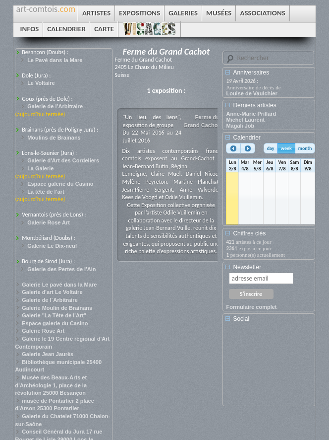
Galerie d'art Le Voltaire (52, 292)
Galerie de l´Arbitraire (50, 300)
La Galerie (40, 168)
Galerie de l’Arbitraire (55, 106)
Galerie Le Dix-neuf (52, 246)
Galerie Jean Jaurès (47, 354)
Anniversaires (251, 72)
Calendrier (246, 137)
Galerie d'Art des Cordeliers (63, 160)
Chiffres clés (249, 233)
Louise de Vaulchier (251, 93)
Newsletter (247, 267)
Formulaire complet (251, 307)
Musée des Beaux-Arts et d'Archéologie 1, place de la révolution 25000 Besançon (51, 385)
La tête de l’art (45, 192)
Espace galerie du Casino (60, 184)
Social (241, 318)
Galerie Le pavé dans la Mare (59, 285)
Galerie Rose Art (48, 222)
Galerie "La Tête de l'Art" (54, 315)
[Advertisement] (270, 367)
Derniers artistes (254, 105)
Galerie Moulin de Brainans (57, 308)
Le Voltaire (41, 83)
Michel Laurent (245, 120)
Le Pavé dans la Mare (54, 60)
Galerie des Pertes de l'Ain (61, 269)
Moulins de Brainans (54, 138)
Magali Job (240, 126)
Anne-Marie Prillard (251, 114)
